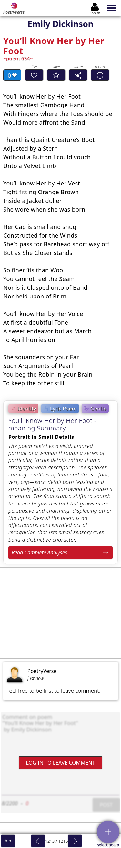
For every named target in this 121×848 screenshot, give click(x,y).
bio (8, 840)
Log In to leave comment (60, 762)
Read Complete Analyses (39, 552)
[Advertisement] (60, 613)
